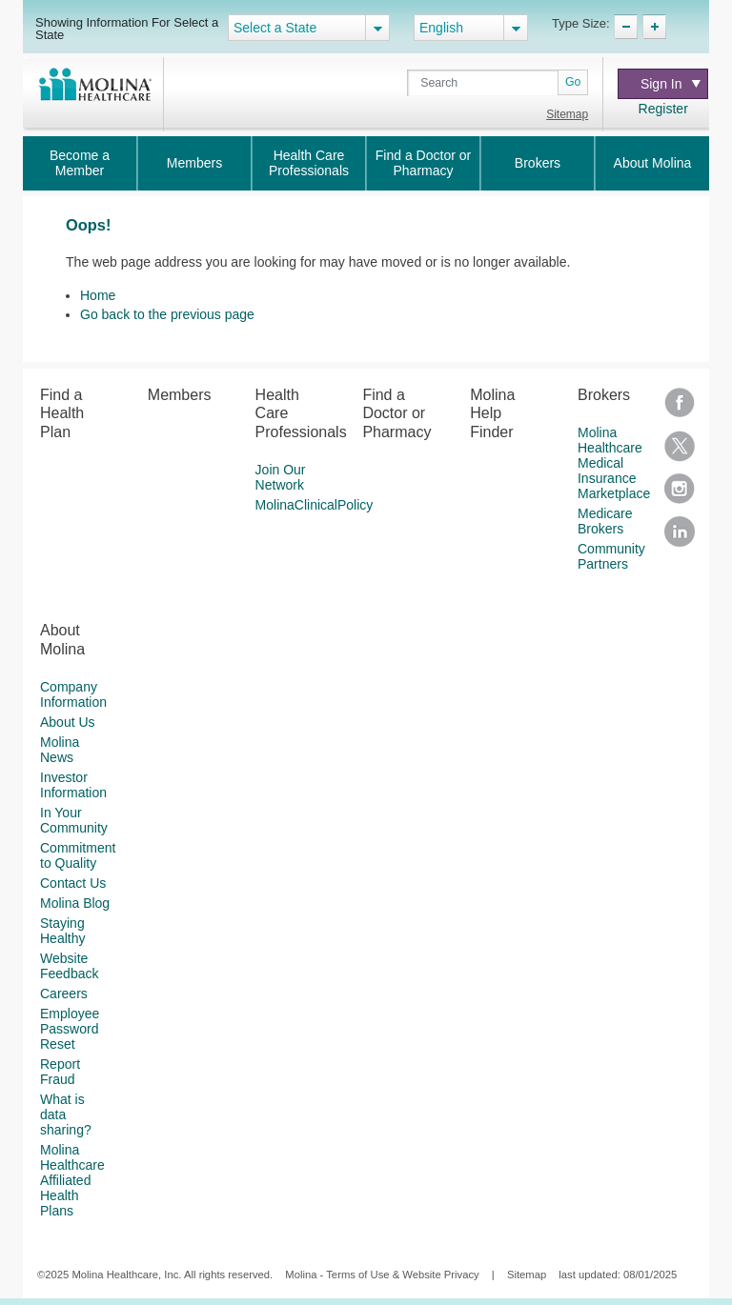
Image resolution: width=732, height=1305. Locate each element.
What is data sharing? (66, 1114)
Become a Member (80, 163)
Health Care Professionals (309, 163)
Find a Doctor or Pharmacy (423, 163)
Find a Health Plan (62, 413)
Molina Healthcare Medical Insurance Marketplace (614, 463)
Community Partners (611, 556)
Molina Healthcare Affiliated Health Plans (72, 1180)
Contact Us (73, 883)
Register (663, 108)
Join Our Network (280, 477)
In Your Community (74, 820)
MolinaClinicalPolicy (314, 504)
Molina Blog (75, 903)
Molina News (59, 749)
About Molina (653, 163)
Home (97, 295)
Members (194, 163)
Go (572, 82)
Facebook (679, 409)
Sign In (670, 83)
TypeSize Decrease (626, 26)
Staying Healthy (62, 930)
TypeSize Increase (654, 26)
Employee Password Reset (69, 1029)
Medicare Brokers (605, 521)
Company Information (73, 694)
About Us (67, 722)
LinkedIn (679, 537)
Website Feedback (69, 966)
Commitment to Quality (77, 855)
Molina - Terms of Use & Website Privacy (381, 1274)
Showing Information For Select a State (126, 28)
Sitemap (567, 114)
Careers (64, 993)
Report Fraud (60, 1071)
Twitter (679, 452)
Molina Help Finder (492, 413)
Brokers (537, 163)
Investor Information (73, 785)
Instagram (679, 494)
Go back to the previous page (167, 314)
